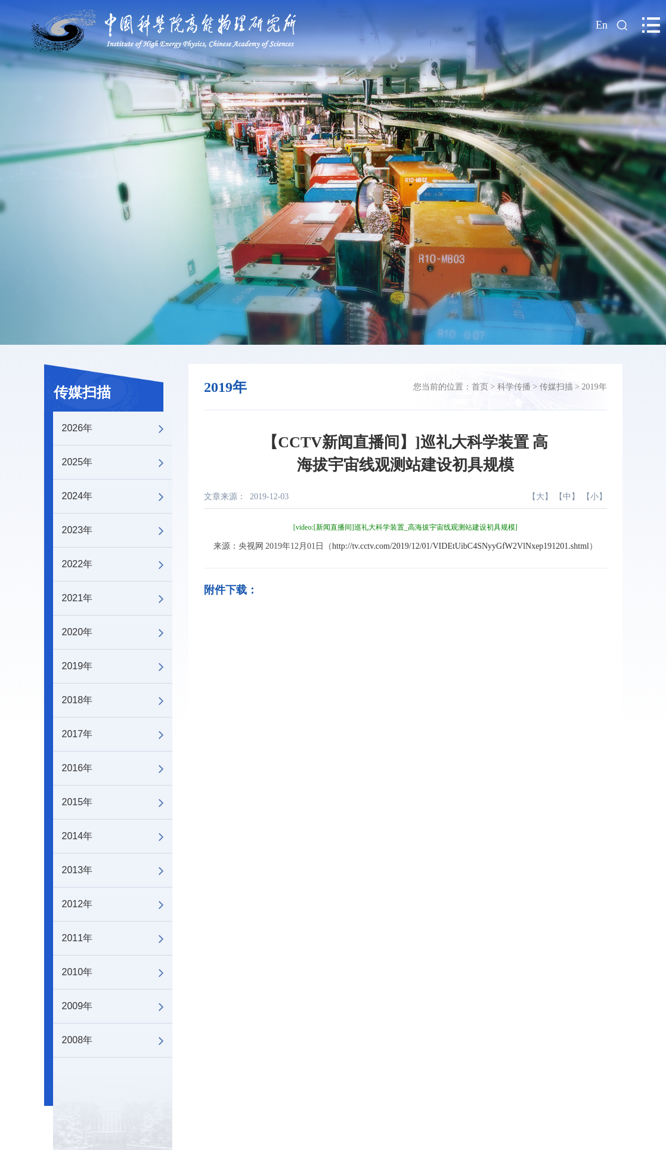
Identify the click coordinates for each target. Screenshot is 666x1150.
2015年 (117, 802)
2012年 (117, 904)
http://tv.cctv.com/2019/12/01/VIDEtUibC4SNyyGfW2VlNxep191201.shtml (460, 546)
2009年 (117, 1006)
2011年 (117, 938)
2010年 (117, 972)
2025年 (117, 462)
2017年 (117, 734)
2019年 (117, 666)
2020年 (117, 632)
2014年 (117, 836)
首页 (480, 386)
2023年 (117, 530)
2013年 (117, 870)
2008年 (117, 1040)
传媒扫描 (82, 392)
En (602, 25)
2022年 (117, 564)
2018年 (117, 700)
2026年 (117, 428)
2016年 (117, 768)
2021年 (117, 598)
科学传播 (514, 386)
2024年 (117, 496)
